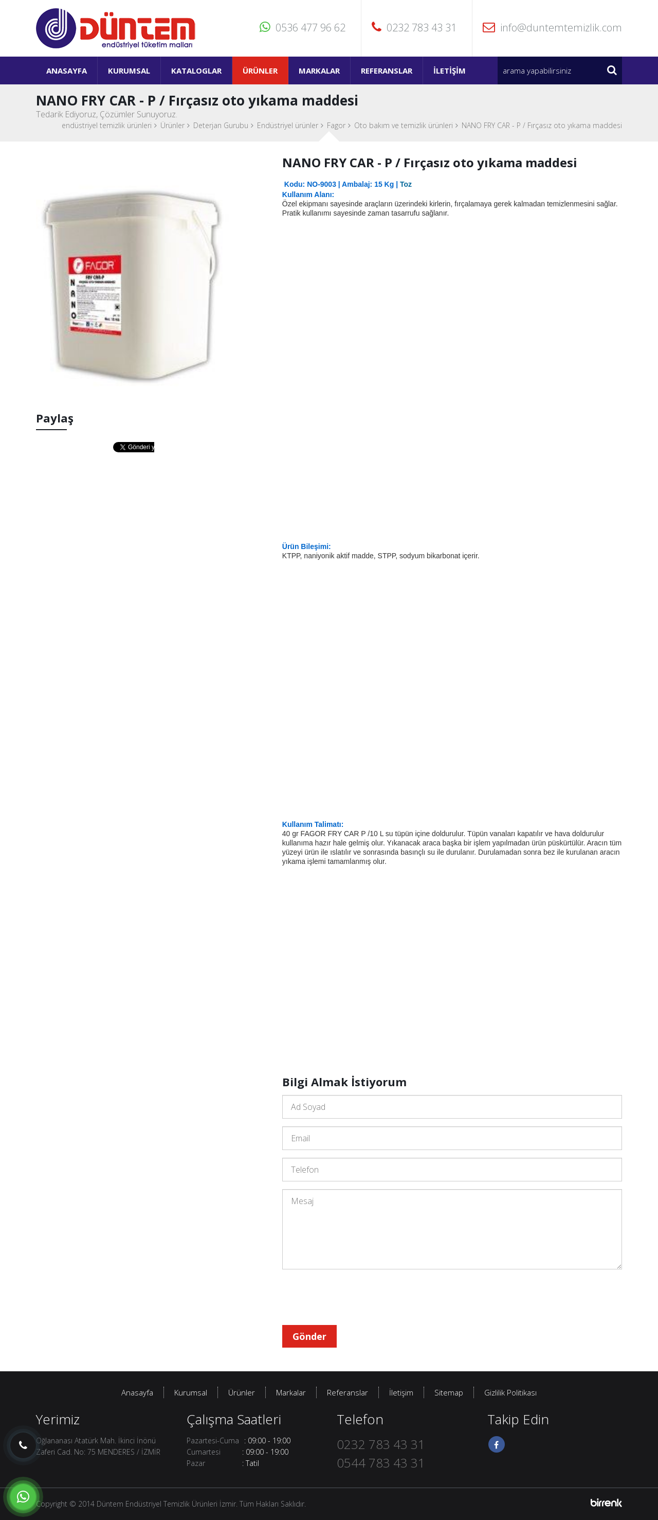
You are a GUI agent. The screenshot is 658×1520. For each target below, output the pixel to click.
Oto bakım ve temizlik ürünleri (403, 125)
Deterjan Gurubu (220, 125)
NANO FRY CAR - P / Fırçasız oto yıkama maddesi (542, 125)
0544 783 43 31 (381, 1462)
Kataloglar (196, 70)
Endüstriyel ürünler (287, 125)
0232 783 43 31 (414, 27)
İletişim (449, 70)
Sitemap (448, 1392)
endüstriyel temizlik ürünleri (107, 125)
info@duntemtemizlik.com (552, 27)
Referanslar (386, 70)
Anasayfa (66, 70)
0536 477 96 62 (302, 27)
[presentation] (360, 1297)
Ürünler (260, 70)
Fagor (336, 125)
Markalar (319, 70)
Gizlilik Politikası (510, 1392)
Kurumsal (129, 70)
